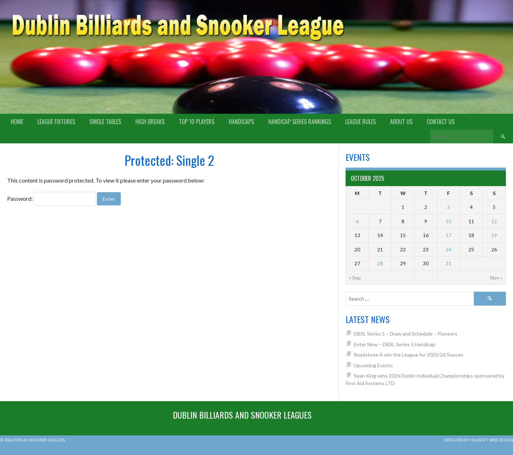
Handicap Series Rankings (299, 121)
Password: (51, 198)
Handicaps (241, 121)
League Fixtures (56, 121)
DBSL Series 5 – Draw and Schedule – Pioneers (405, 334)
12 (494, 221)
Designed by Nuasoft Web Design (478, 440)
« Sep (355, 278)
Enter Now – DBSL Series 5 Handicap (394, 344)
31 (448, 263)
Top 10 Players (196, 121)
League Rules (360, 121)
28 (380, 263)
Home (17, 121)
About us (401, 121)
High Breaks (150, 121)
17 (448, 235)
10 (448, 221)
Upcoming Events (373, 365)
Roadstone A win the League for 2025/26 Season (408, 355)
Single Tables (105, 121)
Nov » (496, 278)
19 (494, 235)
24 (448, 249)
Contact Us (441, 121)
